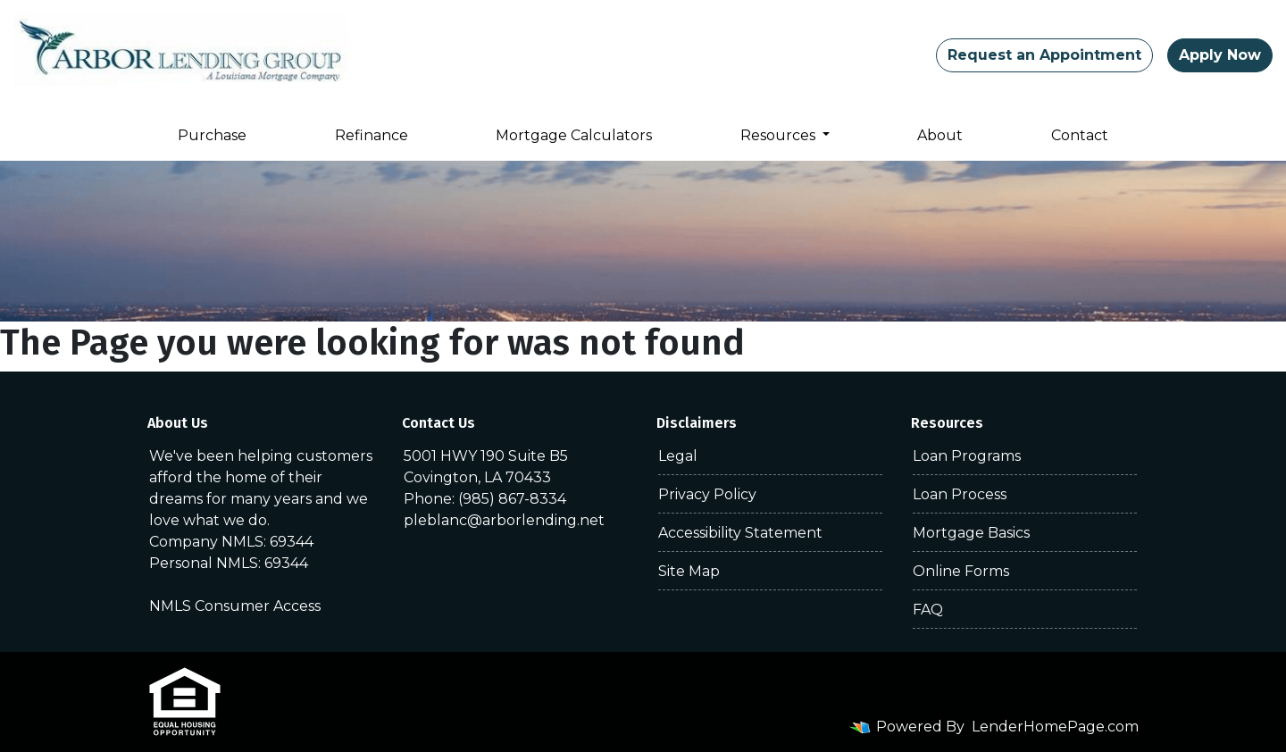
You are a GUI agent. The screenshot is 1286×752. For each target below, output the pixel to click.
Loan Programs (967, 455)
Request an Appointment (1044, 54)
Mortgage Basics (971, 532)
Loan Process (959, 494)
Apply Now (1220, 54)
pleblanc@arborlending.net (504, 520)
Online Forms (961, 571)
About (940, 135)
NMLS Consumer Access (235, 605)
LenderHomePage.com (1055, 726)
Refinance (371, 135)
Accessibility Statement (740, 532)
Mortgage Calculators (574, 135)
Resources (779, 135)
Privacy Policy (707, 494)
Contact (1079, 135)
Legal (677, 455)
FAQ (928, 609)
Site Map (689, 571)
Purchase (212, 135)
